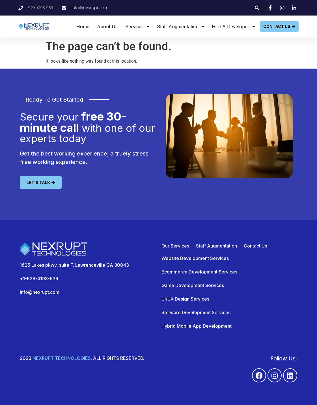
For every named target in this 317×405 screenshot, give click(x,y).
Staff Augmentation (180, 26)
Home (82, 26)
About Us (107, 26)
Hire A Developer (233, 26)
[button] (257, 7)
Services (137, 26)
